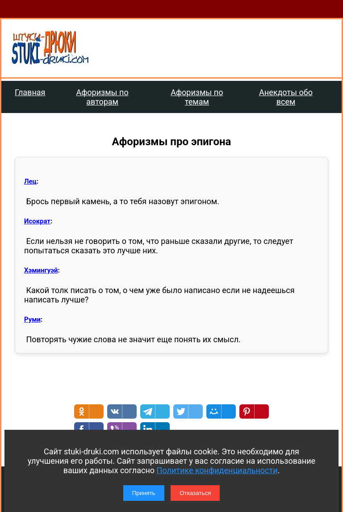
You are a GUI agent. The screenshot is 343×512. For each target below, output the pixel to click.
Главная (30, 92)
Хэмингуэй (41, 270)
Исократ (37, 221)
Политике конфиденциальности (217, 470)
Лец (30, 181)
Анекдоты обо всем (286, 97)
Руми (32, 319)
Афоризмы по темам (197, 97)
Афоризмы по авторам (102, 97)
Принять (143, 493)
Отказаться (195, 493)
